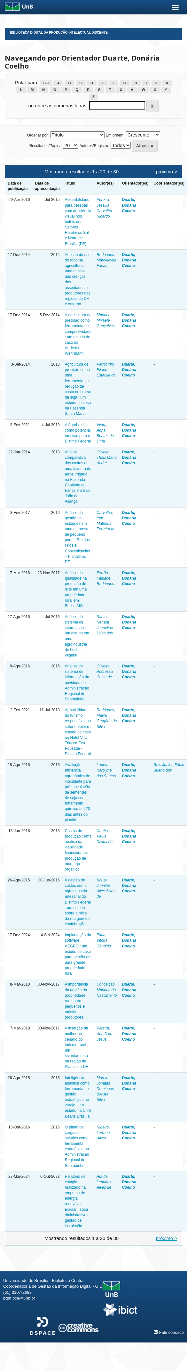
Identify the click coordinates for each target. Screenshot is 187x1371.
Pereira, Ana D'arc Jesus (105, 1033)
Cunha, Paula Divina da (105, 836)
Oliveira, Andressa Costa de (105, 671)
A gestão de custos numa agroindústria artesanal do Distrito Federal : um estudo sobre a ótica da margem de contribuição (78, 902)
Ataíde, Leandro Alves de (104, 1182)
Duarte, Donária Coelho (129, 205)
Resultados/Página (45, 146)
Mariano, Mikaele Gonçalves (106, 320)
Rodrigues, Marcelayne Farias (106, 260)
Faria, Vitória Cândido (104, 940)
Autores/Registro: (94, 146)
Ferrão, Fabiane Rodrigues (105, 578)
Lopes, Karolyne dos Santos (106, 770)
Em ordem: (115, 135)
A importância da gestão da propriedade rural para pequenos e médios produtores (76, 1001)
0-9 (46, 83)
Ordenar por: (38, 135)
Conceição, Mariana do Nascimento (107, 989)
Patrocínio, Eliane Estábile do (106, 369)
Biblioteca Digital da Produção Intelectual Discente (59, 32)
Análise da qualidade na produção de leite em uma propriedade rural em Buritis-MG (76, 589)
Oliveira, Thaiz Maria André (107, 457)
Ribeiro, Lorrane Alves (103, 1132)
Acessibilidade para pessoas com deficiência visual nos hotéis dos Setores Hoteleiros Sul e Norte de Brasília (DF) (78, 221)
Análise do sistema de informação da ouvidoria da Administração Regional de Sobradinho (77, 682)
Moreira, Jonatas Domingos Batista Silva (105, 1089)
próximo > (166, 171)
